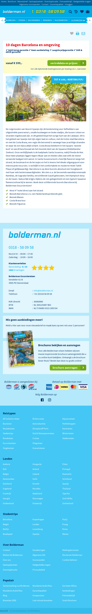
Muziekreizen (61, 20)
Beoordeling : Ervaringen (18, 268)
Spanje (65, 483)
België (6, 474)
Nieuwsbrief (23, 1)
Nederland (37, 493)
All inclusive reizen (11, 418)
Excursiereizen (9, 443)
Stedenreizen (68, 438)
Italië (35, 478)
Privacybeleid (39, 569)
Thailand (66, 488)
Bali (5, 469)
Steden (21, 20)
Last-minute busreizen (42, 600)
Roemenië (66, 474)
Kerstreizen (67, 428)
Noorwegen (38, 498)
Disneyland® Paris (40, 428)
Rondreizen (8, 438)
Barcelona (7, 519)
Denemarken (8, 478)
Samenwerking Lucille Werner (16, 585)
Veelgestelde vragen (82, 1)
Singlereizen (8, 448)
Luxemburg (38, 529)
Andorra (6, 464)
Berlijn (6, 529)
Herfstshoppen (68, 423)
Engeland (7, 488)
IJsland (36, 474)
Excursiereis (34, 20)
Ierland (36, 469)
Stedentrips (8, 433)
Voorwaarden (39, 559)
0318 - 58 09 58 (48, 11)
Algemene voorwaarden (29, 4)
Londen (36, 524)
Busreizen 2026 (9, 600)
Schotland (67, 478)
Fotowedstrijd (66, 1)
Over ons (7, 559)
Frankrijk (7, 493)
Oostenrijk (37, 503)
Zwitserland (67, 503)
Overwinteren (39, 448)
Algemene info (39, 555)
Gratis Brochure (69, 600)
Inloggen (69, 4)
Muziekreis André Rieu (12, 590)
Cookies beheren (69, 559)
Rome (65, 529)
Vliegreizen (78, 20)
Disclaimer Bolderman (72, 555)
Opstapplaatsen (36, 1)
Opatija (36, 534)
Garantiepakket (56, 4)
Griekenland (8, 503)
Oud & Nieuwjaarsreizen (43, 433)
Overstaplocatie (51, 1)
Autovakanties (39, 423)
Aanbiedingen (68, 590)
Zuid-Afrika (67, 498)
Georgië (6, 498)
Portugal (66, 469)
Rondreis (47, 20)
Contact (45, 4)
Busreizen (10, 20)
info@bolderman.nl (43, 290)
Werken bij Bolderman (13, 555)
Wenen (65, 534)
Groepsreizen (38, 595)
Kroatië (36, 483)
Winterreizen (68, 433)
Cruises (36, 438)
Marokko (36, 488)
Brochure (12, 1)
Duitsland (7, 483)
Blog (5, 595)
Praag (65, 524)
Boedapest (7, 534)
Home (3, 1)
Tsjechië (66, 493)
